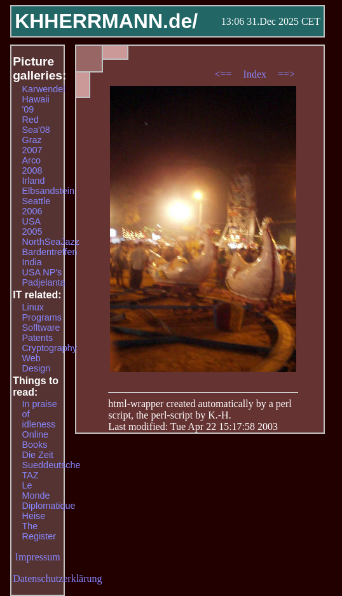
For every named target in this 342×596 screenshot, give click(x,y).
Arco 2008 (32, 165)
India (32, 262)
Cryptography (49, 348)
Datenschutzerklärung (57, 578)
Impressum (37, 556)
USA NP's (42, 272)
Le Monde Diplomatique (49, 495)
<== (225, 74)
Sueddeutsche (51, 465)
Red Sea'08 (36, 124)
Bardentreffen (50, 252)
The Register (39, 531)
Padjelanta (43, 282)
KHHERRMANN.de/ (106, 21)
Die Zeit (38, 455)
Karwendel (43, 89)
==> (286, 74)
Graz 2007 (32, 145)
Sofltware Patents (41, 332)
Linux (33, 307)
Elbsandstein (48, 191)
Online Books (35, 439)
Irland (33, 181)
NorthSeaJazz (50, 242)
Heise (34, 516)
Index (256, 74)
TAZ (30, 475)
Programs (42, 317)
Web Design (36, 363)
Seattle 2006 (36, 206)
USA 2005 (32, 226)
